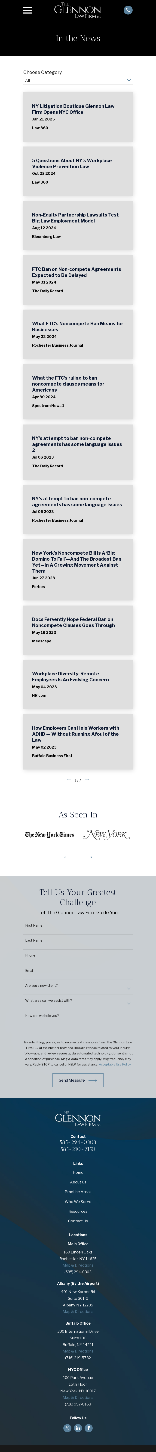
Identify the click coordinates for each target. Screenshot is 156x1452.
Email (29, 970)
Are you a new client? (41, 985)
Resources (78, 1211)
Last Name (34, 940)
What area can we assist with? (48, 1000)
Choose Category (42, 72)
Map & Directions (78, 1265)
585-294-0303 (78, 1142)
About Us (78, 1182)
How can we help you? (42, 1016)
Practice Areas (78, 1192)
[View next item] (86, 857)
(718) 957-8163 (78, 1404)
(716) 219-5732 (78, 1358)
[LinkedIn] (78, 1428)
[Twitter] (67, 1428)
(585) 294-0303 (78, 1272)
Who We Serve (78, 1202)
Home (78, 1172)
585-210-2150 (78, 1149)
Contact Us (78, 1221)
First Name (34, 925)
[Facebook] (88, 1428)
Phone (30, 955)
